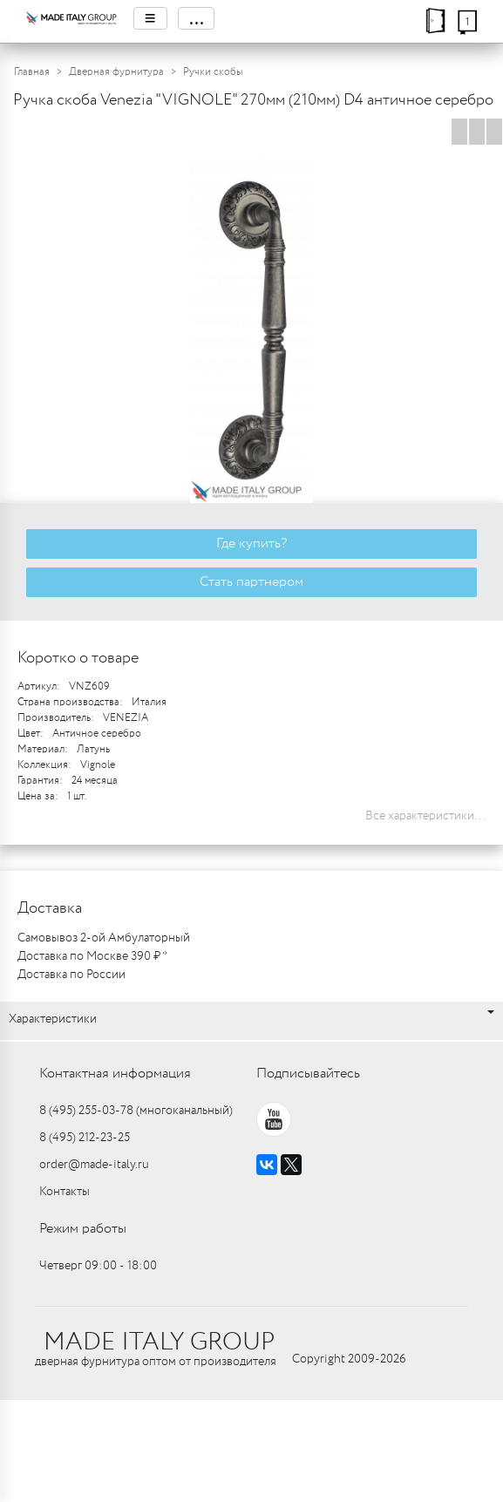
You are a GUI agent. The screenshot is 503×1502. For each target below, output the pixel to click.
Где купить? (251, 544)
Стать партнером (251, 582)
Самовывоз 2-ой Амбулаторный (103, 938)
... (196, 18)
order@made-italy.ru (94, 1164)
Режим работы (82, 1229)
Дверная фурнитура (116, 72)
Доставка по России (71, 974)
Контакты (64, 1191)
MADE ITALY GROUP (159, 1342)
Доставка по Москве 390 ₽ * (92, 956)
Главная (32, 72)
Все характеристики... (425, 816)
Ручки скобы (212, 72)
